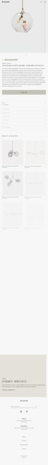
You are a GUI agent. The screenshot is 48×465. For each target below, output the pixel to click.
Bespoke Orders (24, 444)
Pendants (8, 64)
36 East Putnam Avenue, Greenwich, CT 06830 (24, 428)
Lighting (4, 64)
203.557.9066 (24, 430)
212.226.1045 (24, 422)
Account (24, 440)
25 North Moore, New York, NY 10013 (24, 421)
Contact (24, 448)
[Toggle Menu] (45, 2)
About (24, 436)
